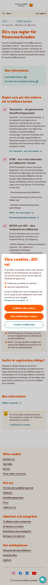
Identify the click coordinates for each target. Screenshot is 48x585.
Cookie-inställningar (24, 324)
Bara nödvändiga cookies (24, 316)
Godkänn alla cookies (24, 308)
